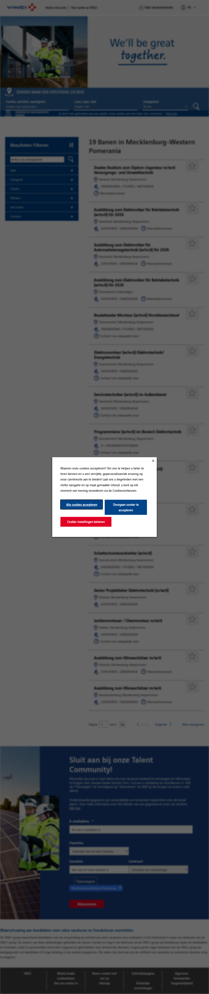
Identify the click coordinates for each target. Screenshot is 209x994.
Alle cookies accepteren (81, 504)
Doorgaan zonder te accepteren (126, 507)
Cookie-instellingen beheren (86, 522)
